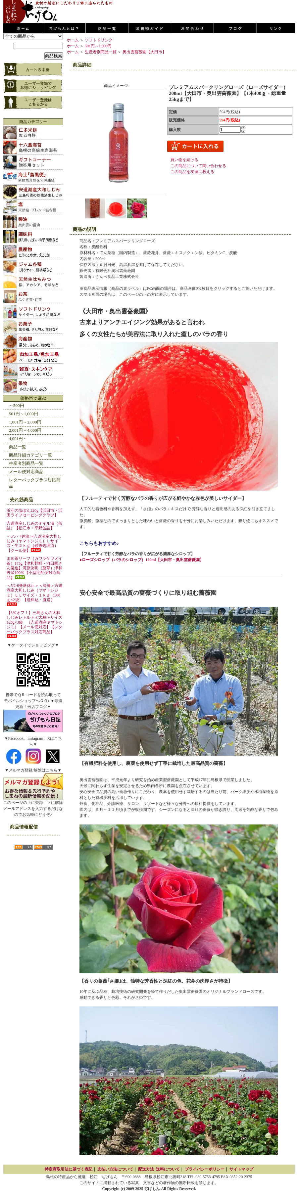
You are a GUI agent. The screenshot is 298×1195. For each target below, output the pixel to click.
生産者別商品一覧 (26, 463)
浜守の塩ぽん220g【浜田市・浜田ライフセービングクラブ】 (34, 512)
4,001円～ (18, 438)
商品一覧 (17, 446)
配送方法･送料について (159, 1169)
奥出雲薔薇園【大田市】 (144, 52)
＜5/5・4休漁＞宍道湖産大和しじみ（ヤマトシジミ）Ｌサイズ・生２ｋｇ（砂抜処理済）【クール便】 (34, 543)
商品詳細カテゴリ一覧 (30, 455)
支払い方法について (115, 1169)
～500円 (16, 405)
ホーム (73, 40)
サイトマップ (241, 1169)
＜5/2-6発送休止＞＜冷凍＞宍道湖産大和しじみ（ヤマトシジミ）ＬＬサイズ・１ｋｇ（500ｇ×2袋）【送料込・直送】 (35, 594)
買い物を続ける (184, 159)
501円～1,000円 (23, 413)
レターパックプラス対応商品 (35, 482)
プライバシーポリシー (204, 1169)
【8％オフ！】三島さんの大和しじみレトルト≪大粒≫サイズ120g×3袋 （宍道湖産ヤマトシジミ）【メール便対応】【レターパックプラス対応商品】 (35, 624)
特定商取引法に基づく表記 (68, 1169)
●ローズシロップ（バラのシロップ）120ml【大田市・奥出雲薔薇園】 (141, 559)
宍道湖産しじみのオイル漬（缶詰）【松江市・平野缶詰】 (34, 525)
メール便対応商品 (26, 471)
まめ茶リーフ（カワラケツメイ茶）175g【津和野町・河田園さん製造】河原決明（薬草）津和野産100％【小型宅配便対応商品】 (34, 568)
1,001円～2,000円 (25, 422)
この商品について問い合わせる (198, 165)
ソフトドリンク (99, 40)
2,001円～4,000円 (25, 430)
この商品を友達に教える (192, 171)
